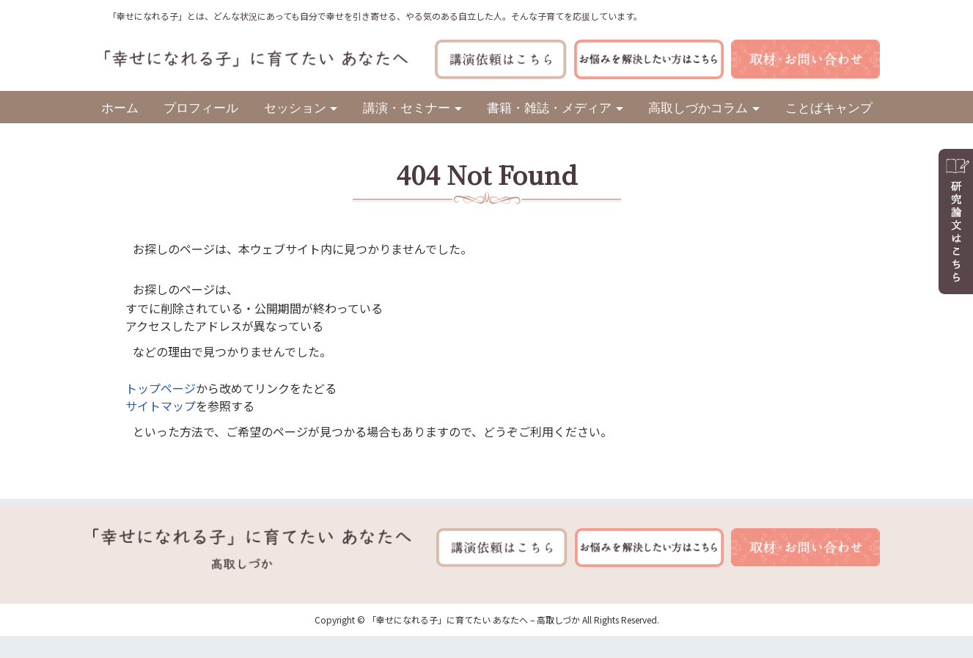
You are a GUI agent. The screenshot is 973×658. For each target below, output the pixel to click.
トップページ (160, 388)
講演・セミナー (406, 107)
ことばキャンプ (829, 107)
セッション (295, 107)
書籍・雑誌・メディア (549, 107)
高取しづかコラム (698, 107)
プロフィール (201, 107)
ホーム (120, 107)
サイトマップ (160, 405)
